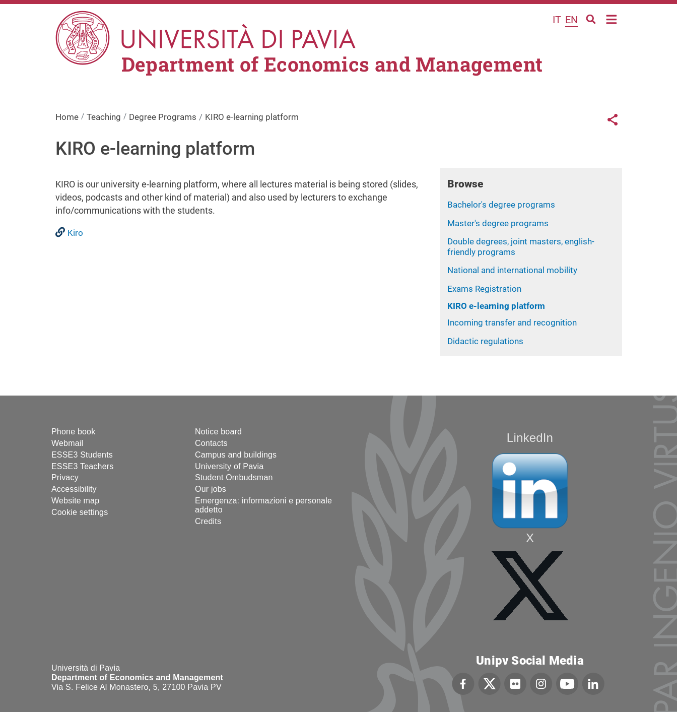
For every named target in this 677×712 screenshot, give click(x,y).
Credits (208, 521)
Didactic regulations (485, 341)
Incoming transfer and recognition (512, 322)
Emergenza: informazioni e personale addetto (263, 505)
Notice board (218, 431)
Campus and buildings (236, 454)
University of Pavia (229, 466)
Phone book (73, 431)
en (571, 20)
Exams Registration (484, 289)
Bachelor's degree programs (501, 205)
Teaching (104, 117)
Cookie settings (79, 512)
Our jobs (210, 489)
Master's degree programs (498, 223)
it (557, 20)
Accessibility (74, 489)
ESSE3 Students (82, 454)
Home (611, 18)
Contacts (211, 443)
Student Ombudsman (234, 477)
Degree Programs (162, 117)
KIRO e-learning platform (496, 306)
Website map (75, 500)
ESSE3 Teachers (82, 466)
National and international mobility (512, 270)
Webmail (67, 443)
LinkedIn (530, 437)
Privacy (65, 477)
